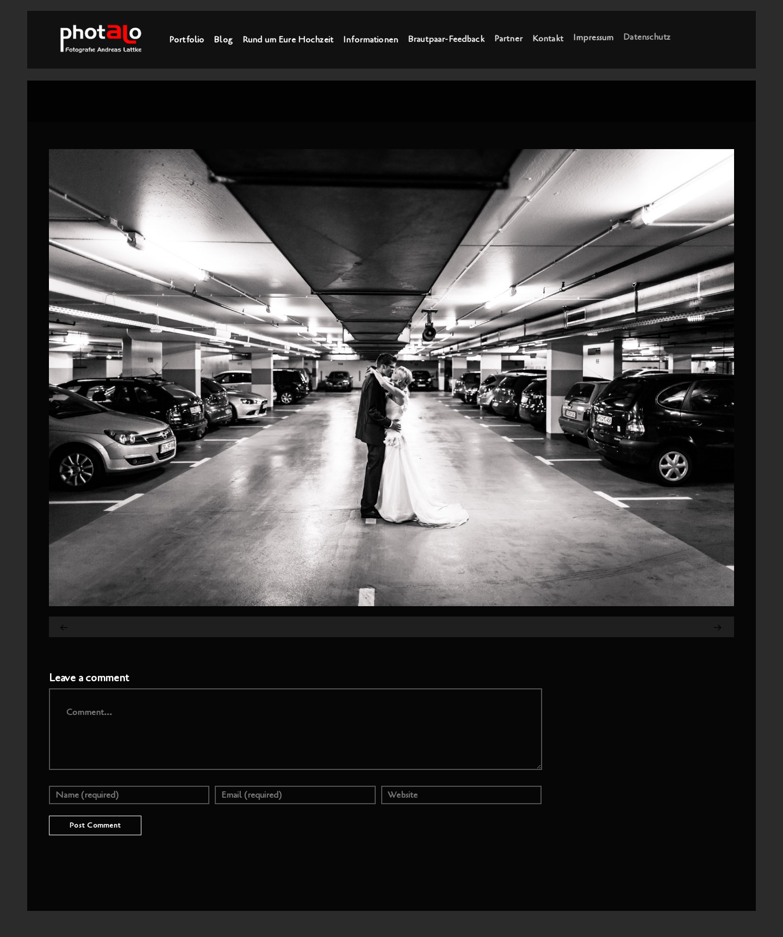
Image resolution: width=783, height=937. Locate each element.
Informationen (370, 39)
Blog (223, 40)
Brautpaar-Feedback (446, 39)
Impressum (593, 37)
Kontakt (547, 38)
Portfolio (186, 40)
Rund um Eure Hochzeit (288, 39)
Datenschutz (646, 36)
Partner (508, 38)
